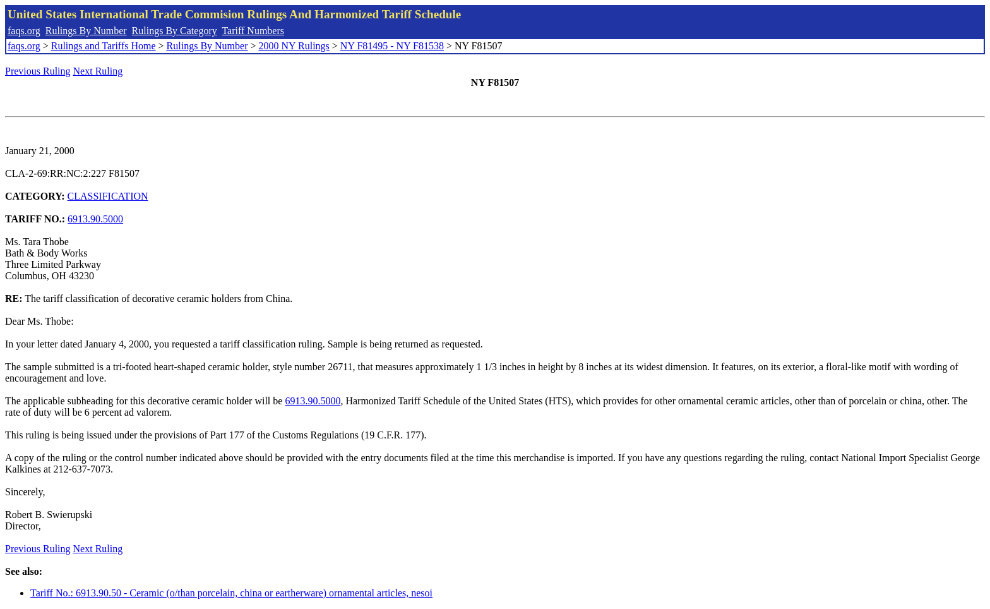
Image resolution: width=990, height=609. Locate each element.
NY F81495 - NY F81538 (392, 45)
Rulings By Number (86, 30)
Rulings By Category (174, 30)
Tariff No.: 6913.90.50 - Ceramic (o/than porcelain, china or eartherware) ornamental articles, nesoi (231, 593)
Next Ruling (98, 71)
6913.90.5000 (95, 219)
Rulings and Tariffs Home (103, 45)
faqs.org (24, 30)
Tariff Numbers (253, 30)
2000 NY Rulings (294, 45)
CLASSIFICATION (108, 196)
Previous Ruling (38, 71)
